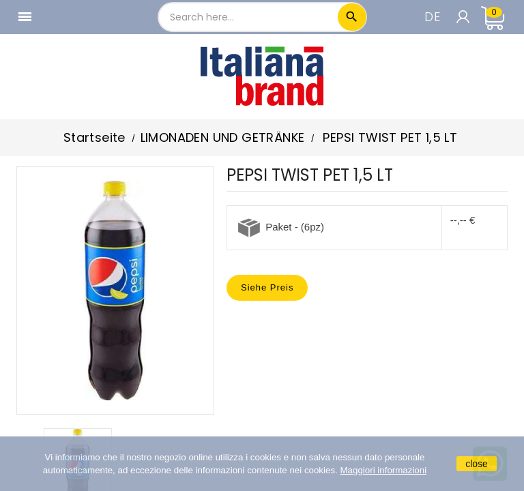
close (476, 463)
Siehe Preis (267, 287)
